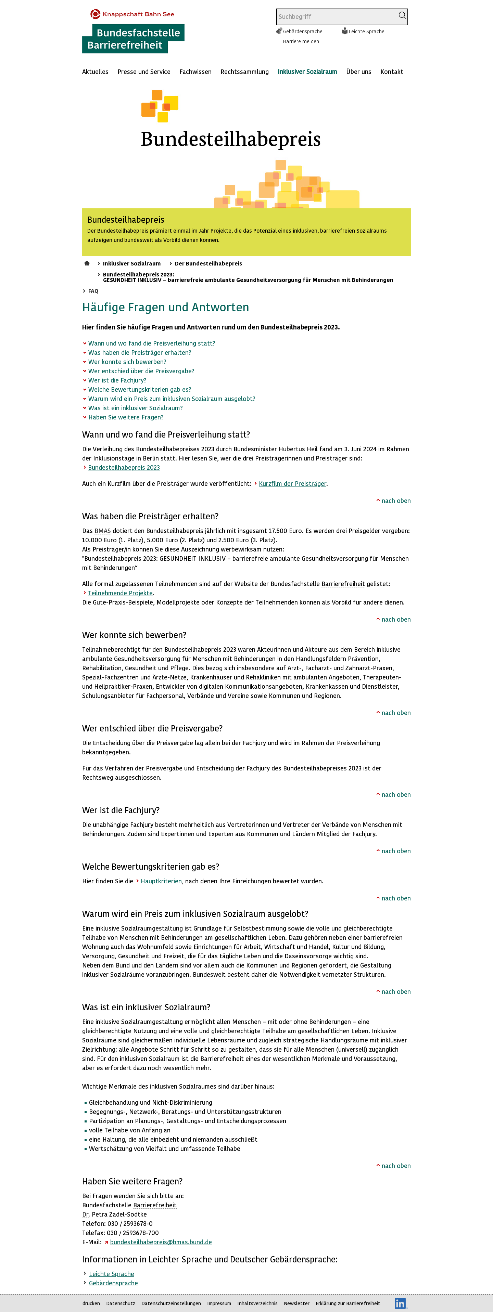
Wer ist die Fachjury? (117, 380)
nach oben (396, 500)
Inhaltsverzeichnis (257, 1303)
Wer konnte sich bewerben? (127, 361)
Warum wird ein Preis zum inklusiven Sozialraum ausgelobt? (171, 398)
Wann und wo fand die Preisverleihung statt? (151, 343)
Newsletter (296, 1303)
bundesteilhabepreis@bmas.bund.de (161, 1241)
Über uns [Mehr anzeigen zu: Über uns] (358, 71)
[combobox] (335, 17)
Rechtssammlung (244, 71)
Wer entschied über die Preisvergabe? (141, 370)
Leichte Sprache (366, 31)
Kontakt (391, 71)
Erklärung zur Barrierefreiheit (348, 1303)
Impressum (219, 1303)
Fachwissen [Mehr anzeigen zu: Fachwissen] (195, 71)
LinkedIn (401, 1303)
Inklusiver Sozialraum (307, 71)
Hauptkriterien (161, 880)
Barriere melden (301, 41)
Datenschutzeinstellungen (171, 1303)
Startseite (88, 262)
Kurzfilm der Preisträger (292, 483)
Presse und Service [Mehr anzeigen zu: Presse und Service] (143, 71)
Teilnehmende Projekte (120, 592)
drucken (91, 1303)
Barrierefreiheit (343, 583)
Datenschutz (120, 1303)
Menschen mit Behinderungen (234, 658)
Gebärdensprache (303, 31)
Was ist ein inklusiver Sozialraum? (135, 407)
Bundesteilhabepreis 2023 (124, 467)
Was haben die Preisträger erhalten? (139, 352)
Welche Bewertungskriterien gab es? (139, 389)
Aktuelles (95, 71)
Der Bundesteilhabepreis (208, 263)
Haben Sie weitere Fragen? (126, 416)
